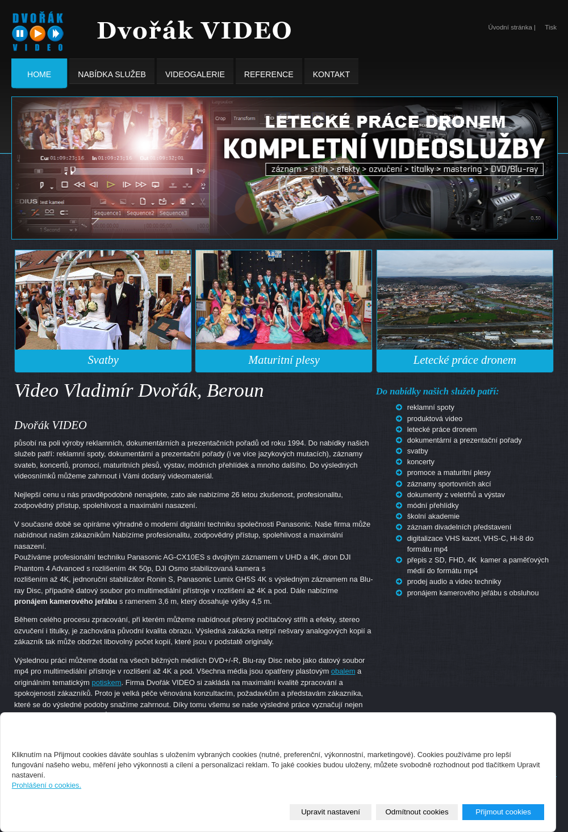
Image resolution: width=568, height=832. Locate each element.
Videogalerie (195, 71)
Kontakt (331, 71)
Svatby (103, 360)
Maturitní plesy (284, 360)
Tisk (551, 27)
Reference (269, 71)
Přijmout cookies (503, 812)
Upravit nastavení (330, 812)
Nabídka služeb (111, 71)
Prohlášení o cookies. (46, 785)
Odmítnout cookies (417, 812)
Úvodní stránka (510, 27)
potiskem (107, 682)
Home (39, 73)
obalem (343, 671)
